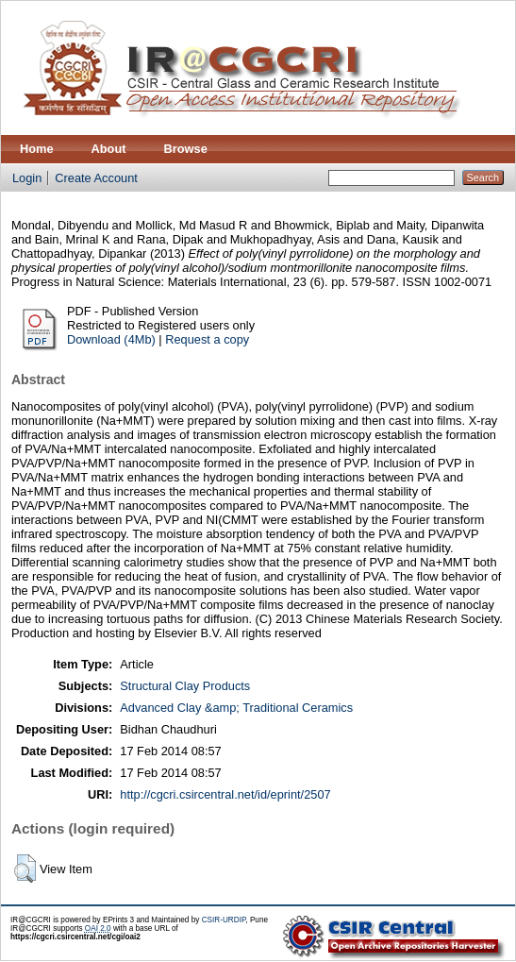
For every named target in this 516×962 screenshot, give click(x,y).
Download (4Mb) (111, 339)
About (109, 149)
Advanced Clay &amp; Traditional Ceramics (236, 707)
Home (37, 149)
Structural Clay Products (185, 686)
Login (27, 178)
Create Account (96, 178)
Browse (186, 149)
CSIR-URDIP (224, 920)
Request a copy (207, 339)
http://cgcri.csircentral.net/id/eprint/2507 (225, 794)
